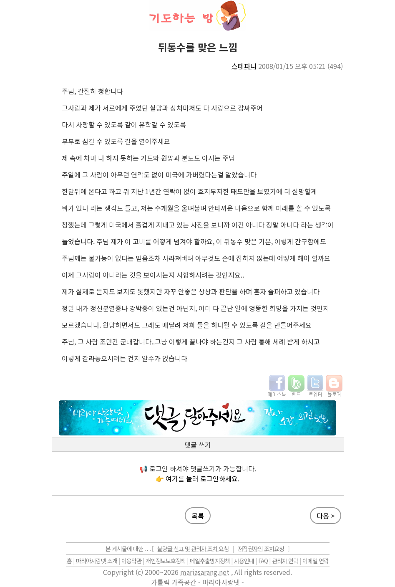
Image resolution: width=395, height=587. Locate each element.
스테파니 (244, 66)
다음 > (326, 516)
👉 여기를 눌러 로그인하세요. (197, 478)
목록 (197, 516)
